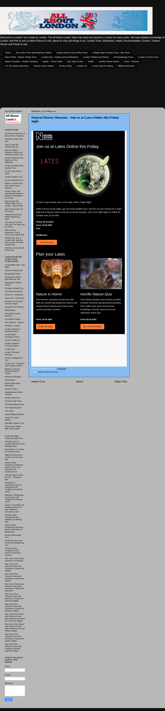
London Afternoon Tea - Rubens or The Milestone (14, 160)
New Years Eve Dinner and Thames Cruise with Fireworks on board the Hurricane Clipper (15, 617)
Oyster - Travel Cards (52, 61)
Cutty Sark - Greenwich (14, 298)
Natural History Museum (48, 372)
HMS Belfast (10, 310)
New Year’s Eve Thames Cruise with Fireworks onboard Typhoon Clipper (13, 647)
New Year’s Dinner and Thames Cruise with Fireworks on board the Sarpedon (14, 587)
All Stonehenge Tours (123, 57)
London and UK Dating (102, 66)
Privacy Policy (65, 66)
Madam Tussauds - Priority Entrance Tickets (13, 371)
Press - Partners (131, 61)
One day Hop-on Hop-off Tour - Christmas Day (14, 477)
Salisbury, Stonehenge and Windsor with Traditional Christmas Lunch (14, 498)
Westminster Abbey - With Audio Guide (13, 427)
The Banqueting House (14, 404)
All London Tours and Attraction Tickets (34, 52)
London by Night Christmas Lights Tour (14, 437)
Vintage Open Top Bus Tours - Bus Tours (111, 52)
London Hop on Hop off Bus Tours (71, 52)
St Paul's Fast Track (13, 401)
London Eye (10, 349)
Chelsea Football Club (14, 288)
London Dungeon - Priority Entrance (12, 344)
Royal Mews (10, 380)
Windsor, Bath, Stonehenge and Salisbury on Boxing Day (13, 518)
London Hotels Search (109, 61)
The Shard (9, 411)
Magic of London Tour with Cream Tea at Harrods (14, 185)
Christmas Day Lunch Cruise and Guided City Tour (14, 543)
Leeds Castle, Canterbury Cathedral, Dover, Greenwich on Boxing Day (14, 528)
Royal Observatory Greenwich (12, 384)
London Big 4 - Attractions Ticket (12, 336)
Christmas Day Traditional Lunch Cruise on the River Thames (13, 551)
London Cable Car (12, 340)
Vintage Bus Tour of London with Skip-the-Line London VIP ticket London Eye (14, 241)
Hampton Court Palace (14, 307)
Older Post (121, 381)
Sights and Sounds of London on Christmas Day (14, 457)
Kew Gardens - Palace (14, 322)
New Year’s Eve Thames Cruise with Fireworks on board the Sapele (14, 567)
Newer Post (38, 381)
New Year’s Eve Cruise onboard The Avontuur (14, 559)
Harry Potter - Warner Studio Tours (21, 57)
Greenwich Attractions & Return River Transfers (15, 134)
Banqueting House (12, 274)
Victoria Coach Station (44, 66)
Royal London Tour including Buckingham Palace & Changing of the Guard (14, 194)
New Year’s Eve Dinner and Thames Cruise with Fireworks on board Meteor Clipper (15, 627)
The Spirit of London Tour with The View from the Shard (15, 224)
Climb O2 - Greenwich (14, 295)
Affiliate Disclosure (126, 66)
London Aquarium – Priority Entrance (13, 330)
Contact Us (82, 66)
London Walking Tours (14, 180)
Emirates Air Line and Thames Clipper (14, 302)
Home (8, 52)
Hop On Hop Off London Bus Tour (12, 146)
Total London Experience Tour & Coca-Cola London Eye (14, 232)
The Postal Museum (13, 408)
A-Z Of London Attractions (17, 66)
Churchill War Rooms (13, 291)
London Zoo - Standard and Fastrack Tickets (14, 364)
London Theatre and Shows (96, 57)
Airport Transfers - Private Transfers (21, 61)
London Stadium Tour (14, 177)
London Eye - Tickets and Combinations (60, 57)
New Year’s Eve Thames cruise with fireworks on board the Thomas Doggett (14, 597)
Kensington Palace (13, 319)
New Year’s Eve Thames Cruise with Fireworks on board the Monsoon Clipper (14, 607)
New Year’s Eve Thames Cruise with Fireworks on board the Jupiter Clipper (14, 637)
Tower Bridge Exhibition (14, 414)
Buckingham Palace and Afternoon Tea (13, 278)
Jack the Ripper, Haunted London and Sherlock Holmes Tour (14, 152)
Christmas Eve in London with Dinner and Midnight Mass (15, 444)
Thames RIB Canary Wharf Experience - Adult (13, 217)
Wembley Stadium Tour (14, 423)
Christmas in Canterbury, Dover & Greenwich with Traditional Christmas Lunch (13, 487)
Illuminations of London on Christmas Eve (14, 450)
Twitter (91, 61)
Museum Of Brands (13, 377)
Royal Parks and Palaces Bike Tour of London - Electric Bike (14, 203)
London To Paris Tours (148, 57)
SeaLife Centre (11, 389)
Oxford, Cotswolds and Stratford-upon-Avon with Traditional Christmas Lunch (14, 508)
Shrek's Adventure (12, 398)
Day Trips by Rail (75, 61)
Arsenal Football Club (14, 270)
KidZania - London (12, 326)
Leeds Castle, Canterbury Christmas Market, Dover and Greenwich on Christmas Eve (14, 467)
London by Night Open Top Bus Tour (14, 167)
